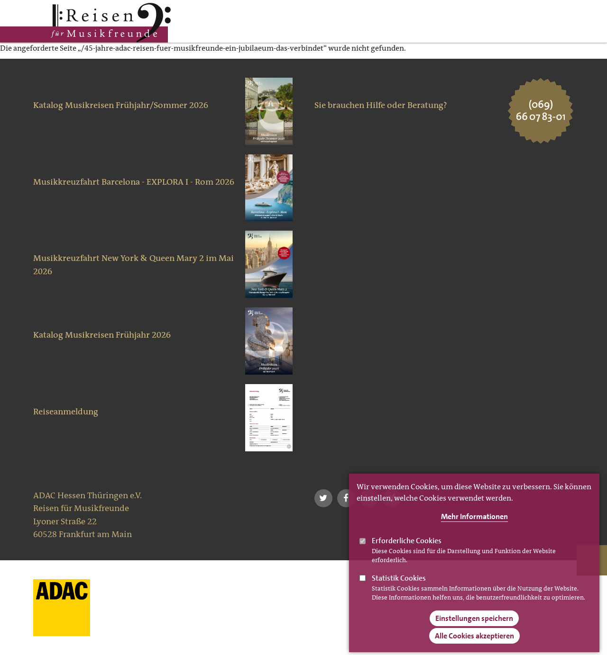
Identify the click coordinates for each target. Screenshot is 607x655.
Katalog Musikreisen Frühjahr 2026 (102, 335)
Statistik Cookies (399, 588)
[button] (323, 498)
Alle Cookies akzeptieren (474, 646)
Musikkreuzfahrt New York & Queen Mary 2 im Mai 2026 (133, 264)
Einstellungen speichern (474, 628)
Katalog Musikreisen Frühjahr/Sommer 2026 (120, 105)
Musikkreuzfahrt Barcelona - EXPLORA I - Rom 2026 (133, 182)
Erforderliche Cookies (406, 551)
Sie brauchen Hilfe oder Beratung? (380, 105)
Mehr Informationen (474, 526)
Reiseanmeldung (65, 411)
